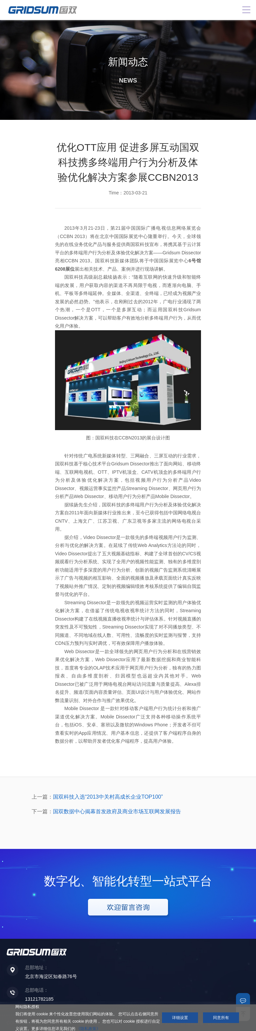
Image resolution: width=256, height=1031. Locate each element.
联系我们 (243, 1000)
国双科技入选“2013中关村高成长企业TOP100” (108, 797)
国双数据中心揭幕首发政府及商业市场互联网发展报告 (117, 811)
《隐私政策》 (88, 1028)
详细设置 (180, 1017)
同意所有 (221, 1017)
